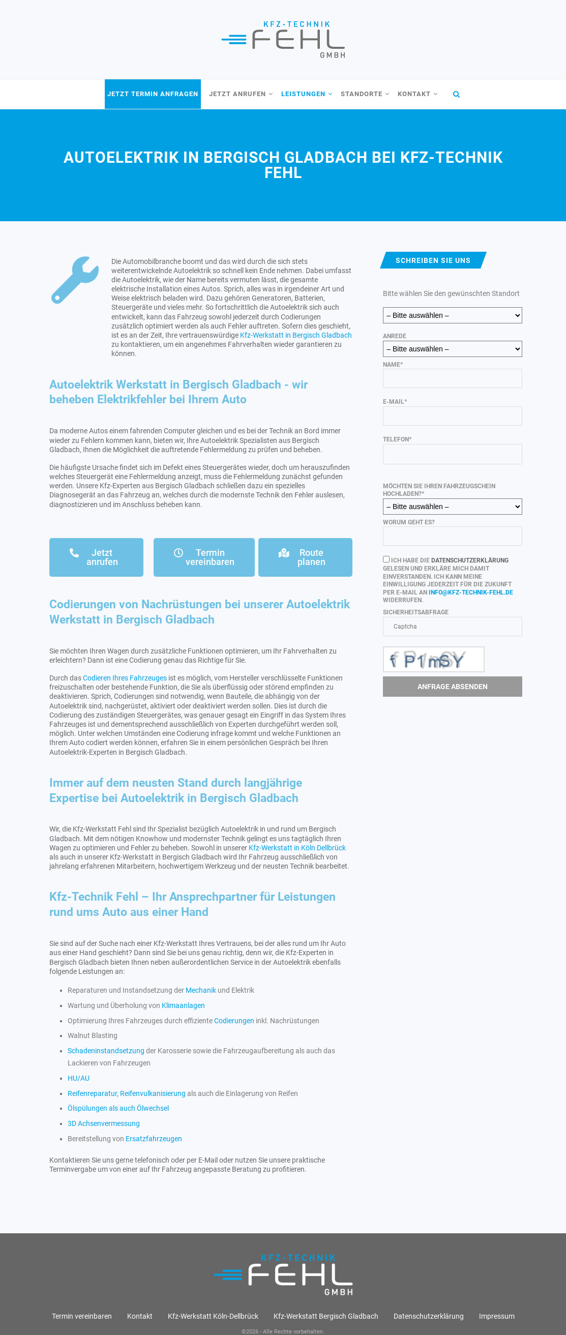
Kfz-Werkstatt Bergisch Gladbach (326, 1316)
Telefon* (452, 447)
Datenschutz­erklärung (429, 1316)
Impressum (497, 1316)
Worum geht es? (452, 532)
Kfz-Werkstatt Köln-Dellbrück (213, 1316)
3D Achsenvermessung (104, 1123)
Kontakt (414, 94)
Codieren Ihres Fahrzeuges (125, 678)
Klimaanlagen (183, 1005)
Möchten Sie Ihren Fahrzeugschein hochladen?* (452, 496)
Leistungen (303, 94)
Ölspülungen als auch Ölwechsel (118, 1108)
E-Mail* (452, 412)
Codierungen (234, 1021)
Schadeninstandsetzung (106, 1051)
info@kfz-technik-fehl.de (471, 592)
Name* (452, 375)
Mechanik (201, 990)
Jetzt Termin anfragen (152, 94)
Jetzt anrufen (237, 94)
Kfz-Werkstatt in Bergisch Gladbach (296, 335)
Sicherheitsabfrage (452, 640)
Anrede (452, 342)
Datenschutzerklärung (470, 560)
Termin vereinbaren (82, 1316)
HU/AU (79, 1078)
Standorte (361, 94)
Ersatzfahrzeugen (154, 1139)
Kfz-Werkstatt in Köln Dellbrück (297, 848)
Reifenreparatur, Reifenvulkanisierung (127, 1093)
